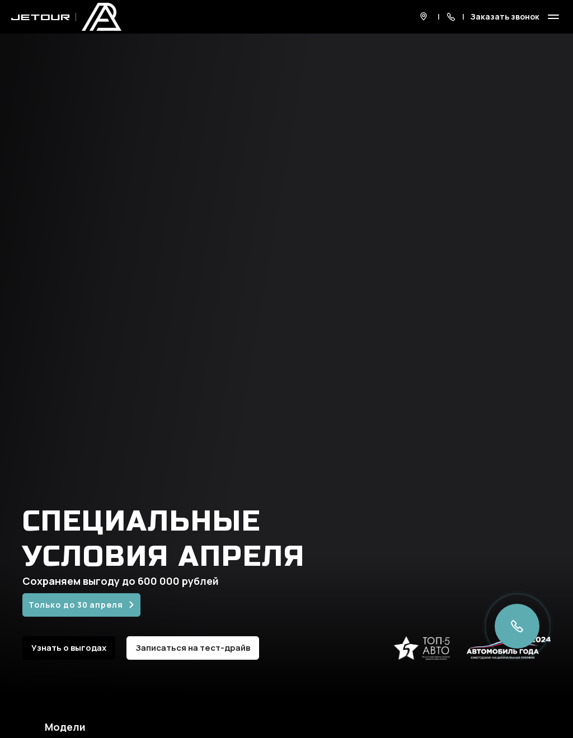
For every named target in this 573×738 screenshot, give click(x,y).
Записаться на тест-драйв (192, 648)
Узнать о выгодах (68, 648)
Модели (65, 726)
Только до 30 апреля (76, 604)
